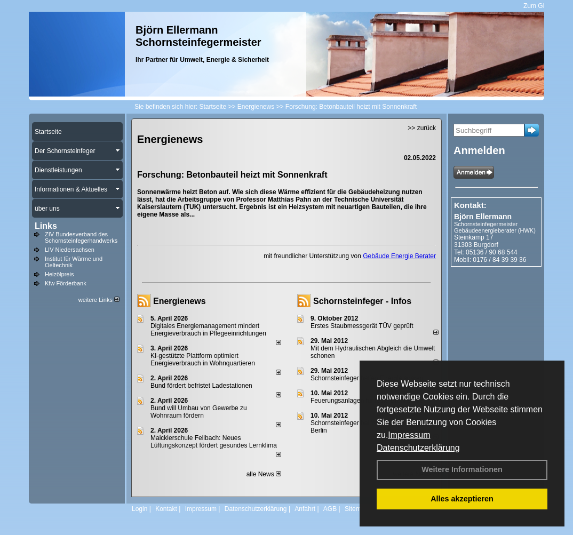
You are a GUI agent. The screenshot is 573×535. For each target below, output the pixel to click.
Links (46, 225)
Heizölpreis (59, 274)
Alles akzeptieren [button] (462, 498)
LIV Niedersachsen (69, 249)
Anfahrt (305, 509)
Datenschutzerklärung (418, 447)
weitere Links (99, 300)
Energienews (179, 301)
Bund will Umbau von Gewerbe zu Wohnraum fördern (198, 411)
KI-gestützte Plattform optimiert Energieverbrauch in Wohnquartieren (202, 359)
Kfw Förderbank (65, 283)
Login (139, 509)
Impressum (409, 435)
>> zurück (422, 128)
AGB (330, 509)
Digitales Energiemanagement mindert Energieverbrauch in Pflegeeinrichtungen (208, 329)
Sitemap (356, 509)
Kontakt (166, 509)
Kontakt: (470, 205)
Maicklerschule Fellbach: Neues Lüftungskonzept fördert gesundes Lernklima (213, 441)
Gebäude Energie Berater (399, 256)
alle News (263, 474)
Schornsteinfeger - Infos (362, 301)
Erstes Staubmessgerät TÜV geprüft (362, 326)
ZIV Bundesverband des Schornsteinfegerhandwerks (81, 237)
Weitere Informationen (462, 469)
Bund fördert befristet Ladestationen (201, 385)
